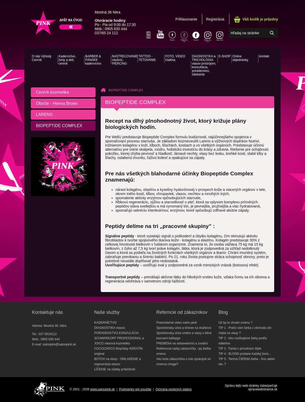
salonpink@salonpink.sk (59, 344)
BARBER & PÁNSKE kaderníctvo (93, 59)
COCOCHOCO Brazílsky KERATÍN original (118, 351)
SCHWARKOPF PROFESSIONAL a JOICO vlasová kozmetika (119, 340)
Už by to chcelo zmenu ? (235, 322)
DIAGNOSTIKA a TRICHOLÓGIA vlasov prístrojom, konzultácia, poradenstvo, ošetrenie (204, 65)
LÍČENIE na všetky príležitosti (114, 369)
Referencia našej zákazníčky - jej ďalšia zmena (183, 351)
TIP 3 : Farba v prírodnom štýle (240, 348)
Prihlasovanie (186, 19)
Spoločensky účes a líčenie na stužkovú (183, 328)
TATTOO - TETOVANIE (147, 58)
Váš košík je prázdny (260, 19)
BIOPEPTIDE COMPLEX (59, 125)
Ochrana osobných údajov (174, 389)
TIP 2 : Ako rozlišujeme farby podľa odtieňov (243, 340)
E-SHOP (224, 56)
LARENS (44, 114)
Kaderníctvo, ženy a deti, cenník (67, 59)
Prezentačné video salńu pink (176, 322)
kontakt (264, 56)
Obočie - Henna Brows (57, 103)
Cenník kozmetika (52, 92)
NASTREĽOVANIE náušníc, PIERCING (124, 59)
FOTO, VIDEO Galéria (175, 58)
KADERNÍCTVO (105, 322)
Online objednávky (240, 58)
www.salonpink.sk (102, 389)
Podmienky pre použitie (135, 389)
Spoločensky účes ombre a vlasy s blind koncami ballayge (184, 335)
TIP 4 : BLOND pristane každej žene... (245, 354)
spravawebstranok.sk (262, 389)
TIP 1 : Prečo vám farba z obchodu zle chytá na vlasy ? (245, 330)
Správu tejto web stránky (242, 385)
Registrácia (215, 19)
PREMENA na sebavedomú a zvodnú (182, 343)
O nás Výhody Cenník (41, 58)
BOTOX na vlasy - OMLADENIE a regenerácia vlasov (117, 361)
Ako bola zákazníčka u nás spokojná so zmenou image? (183, 361)
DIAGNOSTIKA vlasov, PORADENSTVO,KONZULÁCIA (116, 330)
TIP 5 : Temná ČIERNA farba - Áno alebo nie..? (247, 361)
